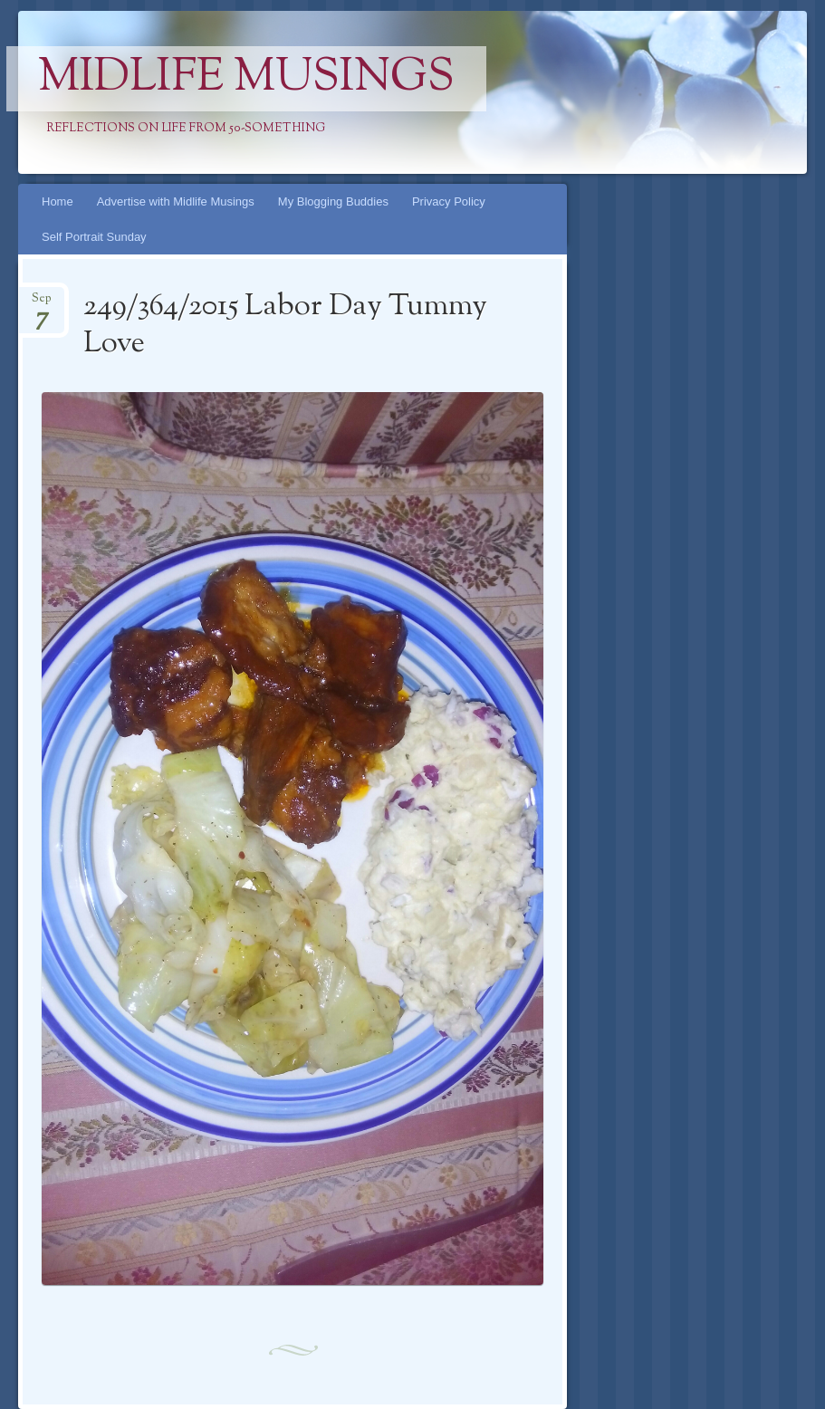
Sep (42, 304)
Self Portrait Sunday (94, 237)
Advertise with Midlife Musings (175, 201)
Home (57, 201)
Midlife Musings (246, 78)
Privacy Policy (448, 201)
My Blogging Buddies (333, 201)
